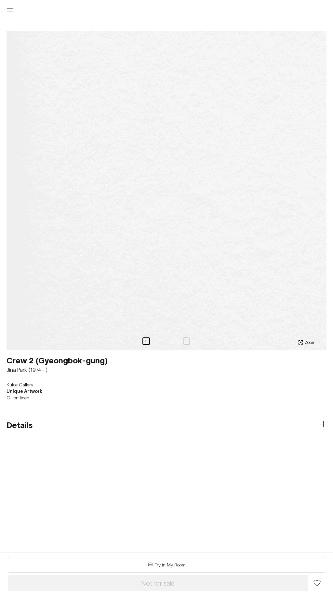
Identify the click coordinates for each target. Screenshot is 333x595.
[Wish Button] (317, 583)
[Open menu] (10, 10)
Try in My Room (166, 565)
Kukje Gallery (20, 384)
